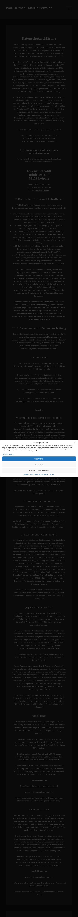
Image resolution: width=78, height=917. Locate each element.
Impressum (52, 478)
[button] (75, 446)
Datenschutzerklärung (41, 478)
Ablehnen (39, 468)
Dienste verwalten (8, 458)
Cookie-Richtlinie (28, 478)
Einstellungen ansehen (39, 474)
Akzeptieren (39, 463)
